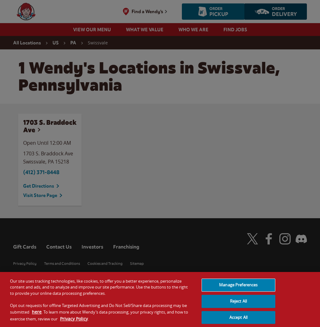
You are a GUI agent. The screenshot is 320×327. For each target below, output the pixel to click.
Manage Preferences (238, 289)
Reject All (238, 305)
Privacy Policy (74, 322)
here (37, 316)
